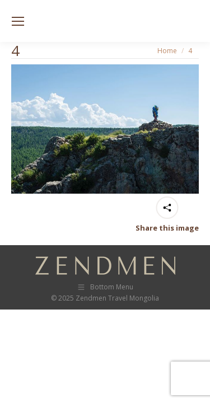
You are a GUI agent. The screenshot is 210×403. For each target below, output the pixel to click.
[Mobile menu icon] (18, 21)
